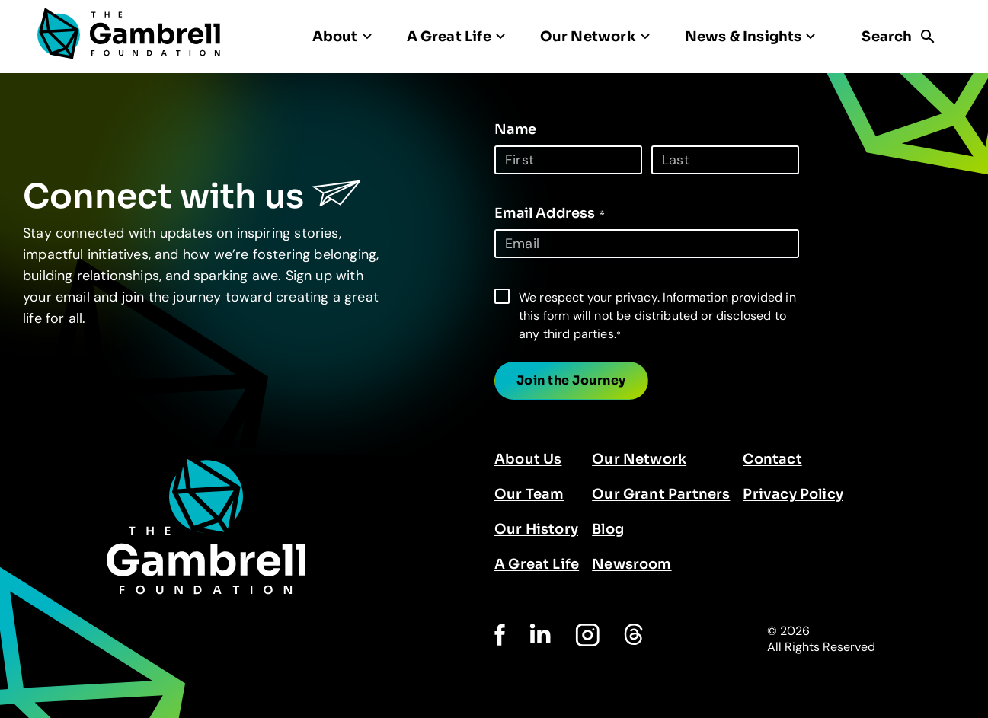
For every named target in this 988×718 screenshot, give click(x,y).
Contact (772, 459)
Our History (536, 529)
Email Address (549, 213)
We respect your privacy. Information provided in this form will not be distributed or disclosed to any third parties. (657, 315)
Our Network (639, 459)
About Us (527, 459)
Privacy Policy (793, 494)
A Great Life (536, 564)
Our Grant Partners (661, 494)
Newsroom (631, 564)
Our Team (529, 494)
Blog (608, 529)
